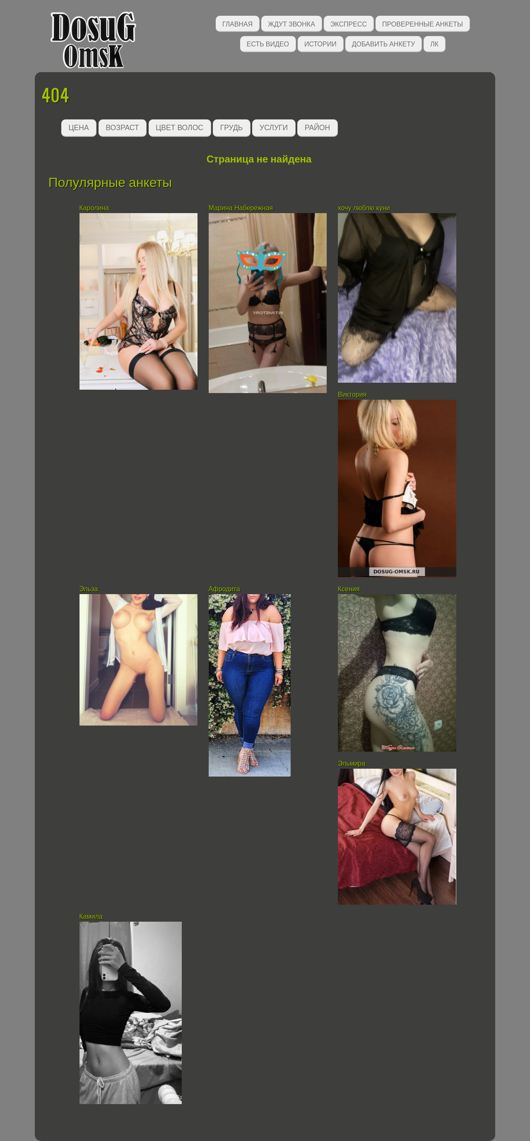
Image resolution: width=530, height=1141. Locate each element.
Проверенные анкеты (422, 23)
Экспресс (348, 23)
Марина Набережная (241, 207)
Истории (320, 43)
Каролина (95, 207)
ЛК (434, 43)
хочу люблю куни (364, 207)
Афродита (224, 588)
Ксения (349, 588)
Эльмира (351, 763)
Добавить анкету (383, 43)
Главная (237, 23)
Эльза (90, 588)
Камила (91, 916)
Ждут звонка (291, 23)
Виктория (352, 394)
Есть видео (268, 43)
